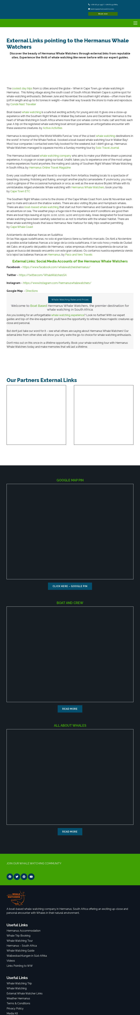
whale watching (31, 112)
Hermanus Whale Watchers (87, 187)
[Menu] (135, 23)
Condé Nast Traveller (23, 104)
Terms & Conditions (18, 1003)
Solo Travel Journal (107, 147)
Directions (32, 290)
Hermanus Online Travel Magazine (50, 167)
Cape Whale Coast (21, 226)
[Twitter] (17, 876)
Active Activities (52, 128)
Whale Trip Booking (18, 935)
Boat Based (38, 305)
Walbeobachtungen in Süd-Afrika (27, 955)
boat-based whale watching (41, 207)
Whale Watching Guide (20, 950)
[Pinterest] (24, 876)
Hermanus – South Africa (22, 945)
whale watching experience (67, 315)
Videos (11, 960)
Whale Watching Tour (20, 940)
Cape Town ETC (20, 191)
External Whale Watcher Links (25, 993)
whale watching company (55, 155)
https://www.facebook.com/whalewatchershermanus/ (56, 267)
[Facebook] (10, 876)
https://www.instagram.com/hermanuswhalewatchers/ (57, 283)
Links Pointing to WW (20, 965)
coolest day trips (22, 88)
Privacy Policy (15, 1008)
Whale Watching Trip (19, 983)
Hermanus (54, 254)
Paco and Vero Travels (78, 254)
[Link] (14, 9)
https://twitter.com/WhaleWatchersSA (43, 275)
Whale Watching (17, 988)
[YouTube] (31, 876)
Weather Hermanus (18, 998)
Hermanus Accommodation (23, 930)
